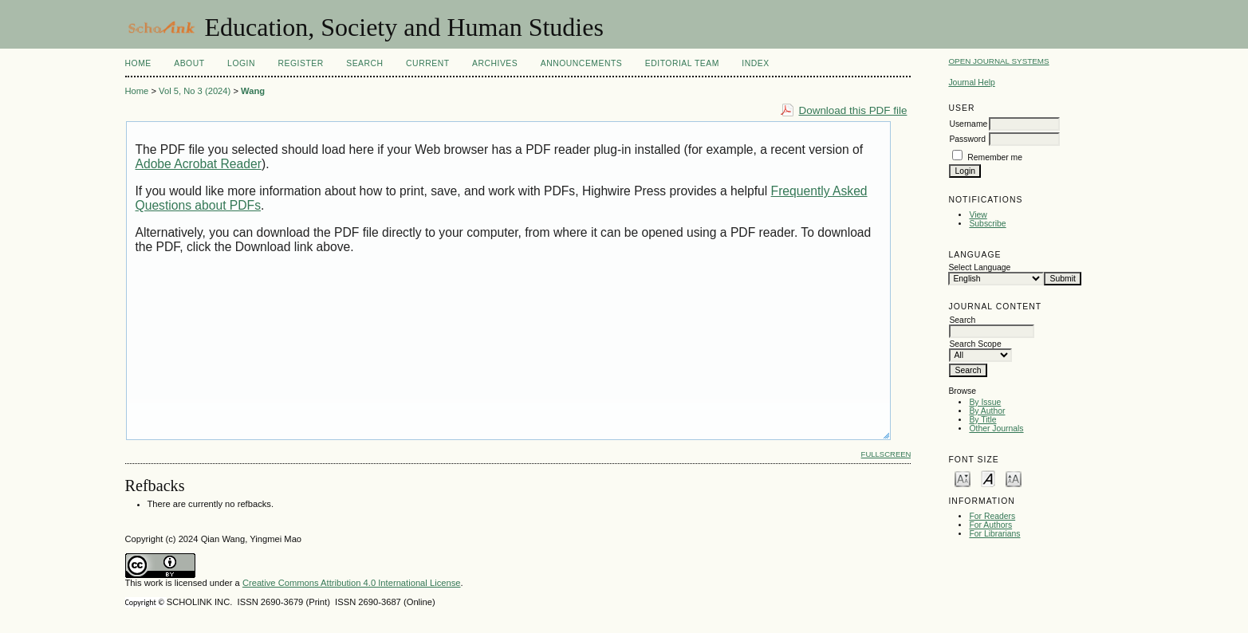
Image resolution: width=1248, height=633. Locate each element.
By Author (987, 411)
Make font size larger (1014, 478)
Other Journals (996, 428)
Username (968, 124)
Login (241, 63)
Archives (495, 63)
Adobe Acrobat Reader (199, 164)
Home (138, 63)
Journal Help (971, 82)
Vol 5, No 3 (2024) (194, 91)
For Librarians (994, 533)
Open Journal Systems (998, 61)
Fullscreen (886, 454)
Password (967, 139)
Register (300, 63)
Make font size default (988, 478)
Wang (253, 91)
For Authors (990, 525)
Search (364, 63)
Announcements (582, 63)
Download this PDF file (853, 110)
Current (427, 63)
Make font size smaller (962, 478)
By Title (982, 419)
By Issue (985, 402)
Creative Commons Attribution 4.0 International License (351, 583)
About (189, 63)
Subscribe (987, 223)
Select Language (979, 267)
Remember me (994, 157)
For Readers (992, 516)
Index (755, 63)
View (977, 214)
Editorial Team (682, 63)
